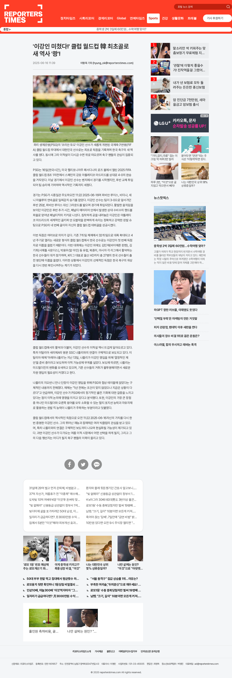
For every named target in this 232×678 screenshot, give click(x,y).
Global (121, 18)
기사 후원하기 (215, 18)
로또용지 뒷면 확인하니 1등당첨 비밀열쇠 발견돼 (53, 584)
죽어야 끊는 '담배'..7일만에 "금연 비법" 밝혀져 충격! (111, 517)
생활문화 (178, 18)
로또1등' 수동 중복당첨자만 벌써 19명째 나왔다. (111, 505)
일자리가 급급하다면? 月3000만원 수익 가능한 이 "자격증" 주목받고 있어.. (54, 517)
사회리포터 (86, 18)
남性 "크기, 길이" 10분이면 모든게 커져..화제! (111, 511)
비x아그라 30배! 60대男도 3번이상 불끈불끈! (111, 500)
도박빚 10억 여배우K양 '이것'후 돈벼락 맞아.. (54, 500)
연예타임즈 (137, 18)
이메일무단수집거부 (128, 651)
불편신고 (111, 651)
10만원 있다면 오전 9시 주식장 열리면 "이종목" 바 (111, 523)
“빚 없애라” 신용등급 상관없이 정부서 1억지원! (111, 494)
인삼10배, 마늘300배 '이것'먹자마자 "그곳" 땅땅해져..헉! (53, 590)
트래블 (192, 18)
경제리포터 (105, 18)
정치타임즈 (67, 18)
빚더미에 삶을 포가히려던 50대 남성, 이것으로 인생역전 (54, 511)
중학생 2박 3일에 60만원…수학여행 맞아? (121, 29)
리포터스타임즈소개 (81, 651)
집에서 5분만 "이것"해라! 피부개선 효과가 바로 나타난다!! (54, 523)
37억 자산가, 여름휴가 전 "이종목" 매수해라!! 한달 (54, 494)
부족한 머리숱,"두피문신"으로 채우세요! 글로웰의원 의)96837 (116, 584)
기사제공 (99, 651)
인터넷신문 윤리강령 (150, 651)
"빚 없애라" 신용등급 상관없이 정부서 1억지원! (54, 505)
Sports (153, 18)
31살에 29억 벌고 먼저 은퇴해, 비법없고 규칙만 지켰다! (54, 488)
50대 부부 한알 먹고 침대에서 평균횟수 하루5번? (53, 579)
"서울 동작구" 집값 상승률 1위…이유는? (114, 579)
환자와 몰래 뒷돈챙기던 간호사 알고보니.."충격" (111, 488)
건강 (165, 18)
